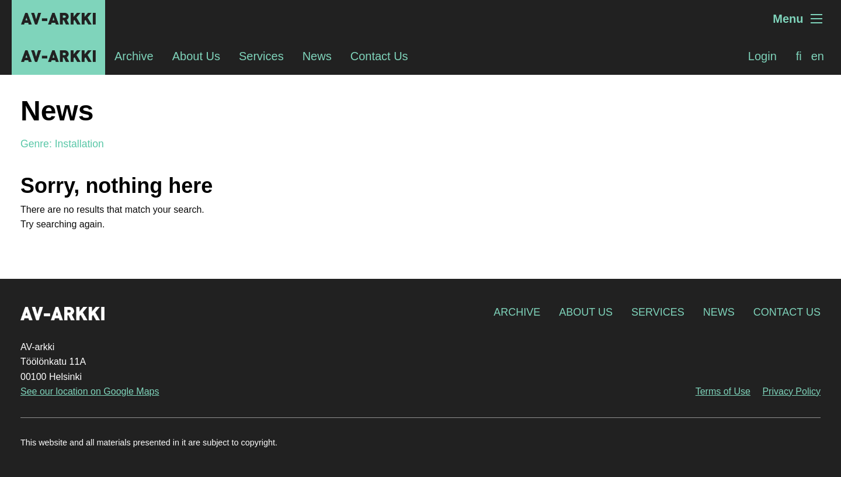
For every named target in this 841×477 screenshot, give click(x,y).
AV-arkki (58, 18)
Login (762, 56)
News (317, 56)
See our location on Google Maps (89, 391)
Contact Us (379, 56)
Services (261, 56)
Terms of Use (723, 391)
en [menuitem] (817, 56)
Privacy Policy (791, 391)
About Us (196, 56)
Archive (134, 56)
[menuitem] (799, 56)
